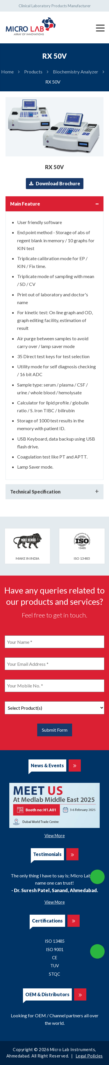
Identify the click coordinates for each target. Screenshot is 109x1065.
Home (7, 71)
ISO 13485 (55, 941)
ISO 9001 (54, 949)
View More (54, 835)
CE (54, 957)
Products (33, 71)
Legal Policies (89, 1055)
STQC (54, 974)
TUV (54, 965)
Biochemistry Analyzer (75, 71)
